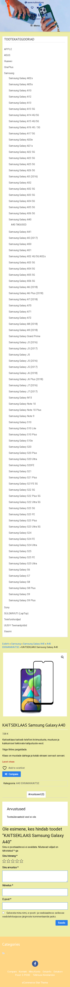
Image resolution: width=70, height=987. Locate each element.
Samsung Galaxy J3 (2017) (23, 348)
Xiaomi (8, 631)
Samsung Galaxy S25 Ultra (23, 563)
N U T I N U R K (34, 15)
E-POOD (26, 975)
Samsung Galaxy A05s (21, 84)
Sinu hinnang (9, 855)
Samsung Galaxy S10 (20, 422)
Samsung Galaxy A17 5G (22, 133)
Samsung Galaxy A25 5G (22, 164)
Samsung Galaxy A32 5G (22, 188)
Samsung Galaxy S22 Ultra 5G (24, 502)
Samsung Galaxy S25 (20, 551)
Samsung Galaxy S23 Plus (23, 520)
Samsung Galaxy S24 (20, 532)
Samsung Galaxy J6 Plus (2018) (26, 379)
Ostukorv (58, 971)
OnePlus (8, 67)
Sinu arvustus (10, 867)
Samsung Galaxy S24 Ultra (23, 545)
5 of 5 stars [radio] (21, 861)
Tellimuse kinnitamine (44, 975)
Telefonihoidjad (12, 619)
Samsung (9, 73)
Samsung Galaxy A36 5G (22, 213)
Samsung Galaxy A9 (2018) (23, 330)
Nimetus (7, 885)
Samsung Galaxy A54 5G (22, 268)
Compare (12, 971)
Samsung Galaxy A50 (20, 244)
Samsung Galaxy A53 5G (22, 262)
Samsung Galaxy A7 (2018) (23, 299)
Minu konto (34, 971)
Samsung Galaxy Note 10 (22, 403)
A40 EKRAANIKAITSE (27, 783)
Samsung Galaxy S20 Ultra (23, 459)
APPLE (8, 49)
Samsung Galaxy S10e (21, 440)
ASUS (7, 55)
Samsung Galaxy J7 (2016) (23, 385)
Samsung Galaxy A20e (21, 139)
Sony (7, 607)
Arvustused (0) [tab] (36, 794)
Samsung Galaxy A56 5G (22, 280)
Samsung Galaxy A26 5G (22, 170)
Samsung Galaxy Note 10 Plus (25, 409)
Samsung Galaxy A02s (21, 78)
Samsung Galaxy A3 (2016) (23, 176)
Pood (18, 975)
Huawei (8, 61)
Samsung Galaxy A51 (20, 250)
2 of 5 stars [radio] (8, 861)
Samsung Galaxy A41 (20, 231)
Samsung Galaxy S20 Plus (23, 452)
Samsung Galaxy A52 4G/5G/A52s (27, 256)
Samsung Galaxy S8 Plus (22, 588)
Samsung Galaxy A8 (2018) (23, 323)
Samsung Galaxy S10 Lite (22, 428)
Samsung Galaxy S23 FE (22, 514)
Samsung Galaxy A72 (20, 317)
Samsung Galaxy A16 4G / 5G (24, 127)
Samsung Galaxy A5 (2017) (23, 237)
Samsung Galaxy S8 (19, 581)
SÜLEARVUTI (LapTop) (16, 613)
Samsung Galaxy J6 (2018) (23, 373)
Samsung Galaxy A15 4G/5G (24, 121)
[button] (62, 657)
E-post (6, 899)
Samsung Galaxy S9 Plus (22, 600)
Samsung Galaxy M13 (20, 397)
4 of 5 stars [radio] (17, 861)
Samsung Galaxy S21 (20, 471)
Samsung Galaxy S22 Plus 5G (24, 495)
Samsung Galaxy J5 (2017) (23, 366)
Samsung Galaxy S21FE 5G (23, 483)
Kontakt (23, 971)
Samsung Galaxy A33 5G (22, 194)
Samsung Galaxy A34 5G (22, 201)
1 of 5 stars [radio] (4, 861)
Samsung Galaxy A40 (20, 219)
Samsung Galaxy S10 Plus (23, 434)
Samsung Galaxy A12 (20, 96)
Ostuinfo (47, 971)
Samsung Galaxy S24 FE (22, 538)
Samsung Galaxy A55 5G (22, 274)
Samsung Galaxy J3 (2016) (23, 342)
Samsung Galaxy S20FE (21, 465)
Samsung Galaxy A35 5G (22, 207)
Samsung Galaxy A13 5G (22, 108)
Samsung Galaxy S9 (19, 594)
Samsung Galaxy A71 (20, 311)
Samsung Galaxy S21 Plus (23, 477)
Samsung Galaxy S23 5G (22, 508)
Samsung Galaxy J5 (19, 354)
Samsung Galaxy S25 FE (22, 557)
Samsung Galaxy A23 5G (22, 158)
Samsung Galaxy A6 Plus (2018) (26, 293)
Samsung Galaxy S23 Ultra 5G (24, 526)
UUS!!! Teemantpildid (15, 625)
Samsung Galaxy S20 (20, 446)
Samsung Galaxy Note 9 (21, 416)
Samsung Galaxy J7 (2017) (23, 391)
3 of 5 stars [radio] (13, 861)
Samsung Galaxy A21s (21, 145)
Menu (35, 25)
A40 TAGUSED (18, 224)
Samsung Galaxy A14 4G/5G (24, 115)
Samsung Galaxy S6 (19, 569)
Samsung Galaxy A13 (20, 102)
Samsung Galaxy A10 (20, 90)
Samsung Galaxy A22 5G (22, 151)
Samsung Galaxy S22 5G (22, 489)
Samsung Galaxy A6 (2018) (23, 287)
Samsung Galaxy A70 (20, 305)
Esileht (5, 643)
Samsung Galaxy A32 (20, 182)
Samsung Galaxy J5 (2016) (23, 360)
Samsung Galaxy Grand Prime (24, 336)
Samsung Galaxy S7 (19, 575)
